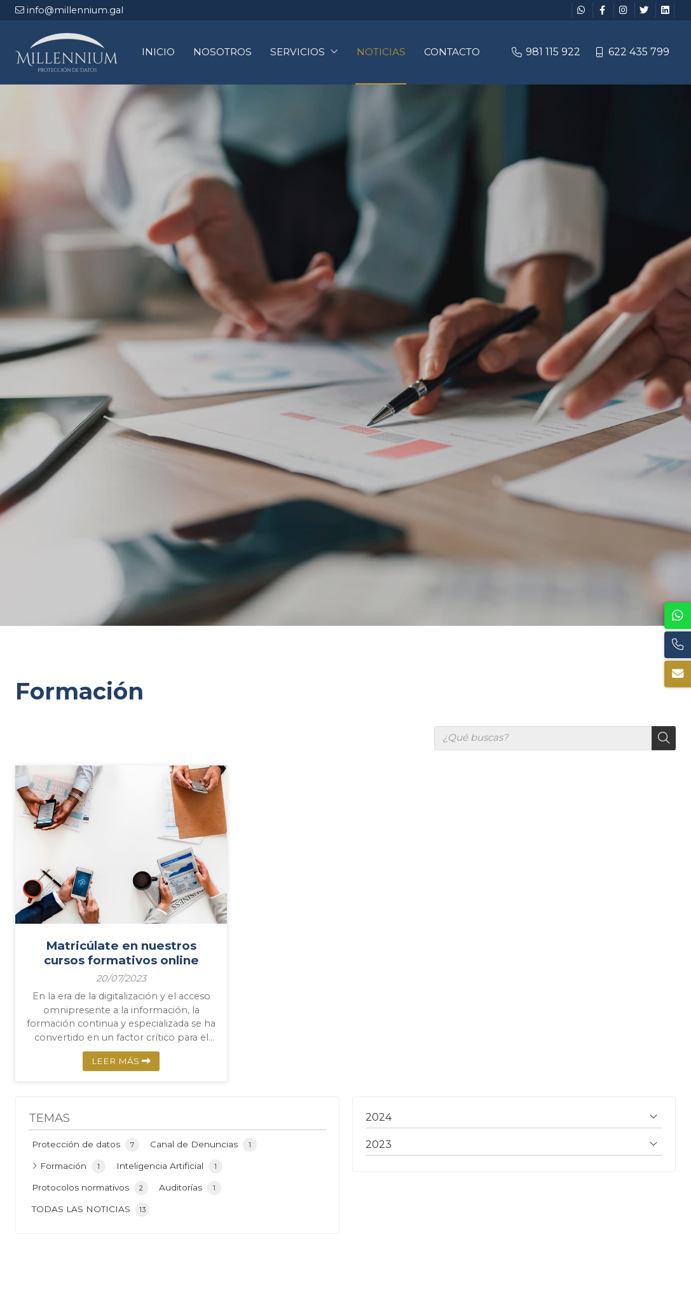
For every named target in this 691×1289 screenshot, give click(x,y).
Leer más (115, 1061)
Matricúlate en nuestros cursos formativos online (121, 953)
